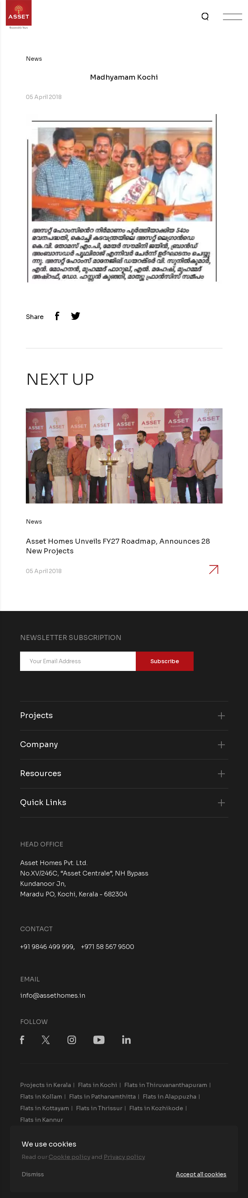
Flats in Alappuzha (169, 1096)
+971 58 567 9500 (107, 947)
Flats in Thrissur (99, 1108)
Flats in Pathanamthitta (102, 1096)
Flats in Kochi (97, 1085)
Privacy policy (124, 1156)
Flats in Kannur (41, 1119)
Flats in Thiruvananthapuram (165, 1085)
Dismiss (33, 1174)
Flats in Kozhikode (156, 1108)
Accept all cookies (201, 1174)
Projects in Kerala (45, 1085)
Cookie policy (69, 1156)
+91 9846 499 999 (46, 947)
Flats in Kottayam (44, 1108)
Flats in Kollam (41, 1096)
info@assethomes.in (52, 996)
